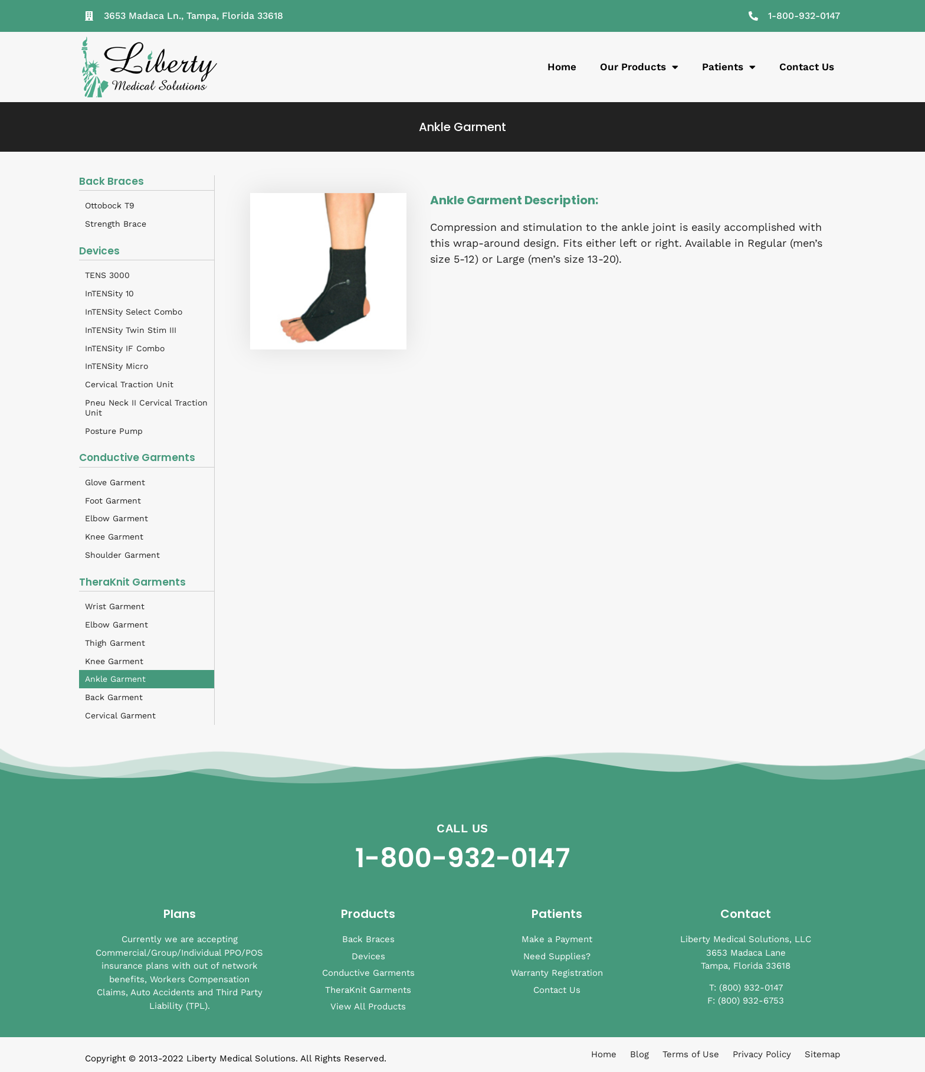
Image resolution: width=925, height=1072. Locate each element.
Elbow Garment (116, 518)
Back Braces (111, 181)
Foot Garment (113, 500)
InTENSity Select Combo (133, 311)
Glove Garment (115, 482)
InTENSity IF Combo (125, 348)
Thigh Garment (115, 643)
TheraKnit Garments (132, 582)
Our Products (639, 67)
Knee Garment (114, 536)
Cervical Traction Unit (129, 384)
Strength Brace (115, 223)
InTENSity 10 (109, 293)
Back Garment (114, 697)
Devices (99, 251)
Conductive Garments (137, 457)
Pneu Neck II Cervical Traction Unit (146, 407)
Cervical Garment (120, 715)
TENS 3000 (107, 275)
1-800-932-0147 (462, 858)
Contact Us (806, 67)
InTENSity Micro (116, 366)
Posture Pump (114, 431)
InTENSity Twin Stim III (130, 330)
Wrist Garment (115, 606)
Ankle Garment (115, 679)
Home (561, 67)
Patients (729, 67)
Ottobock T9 (110, 205)
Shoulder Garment (122, 555)
